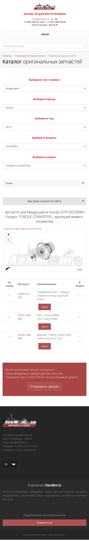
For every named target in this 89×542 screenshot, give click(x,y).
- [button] (8, 240)
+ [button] (8, 234)
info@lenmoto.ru (40, 19)
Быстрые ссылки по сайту (44, 201)
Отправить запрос (44, 386)
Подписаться (44, 522)
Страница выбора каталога (30, 55)
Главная (7, 55)
